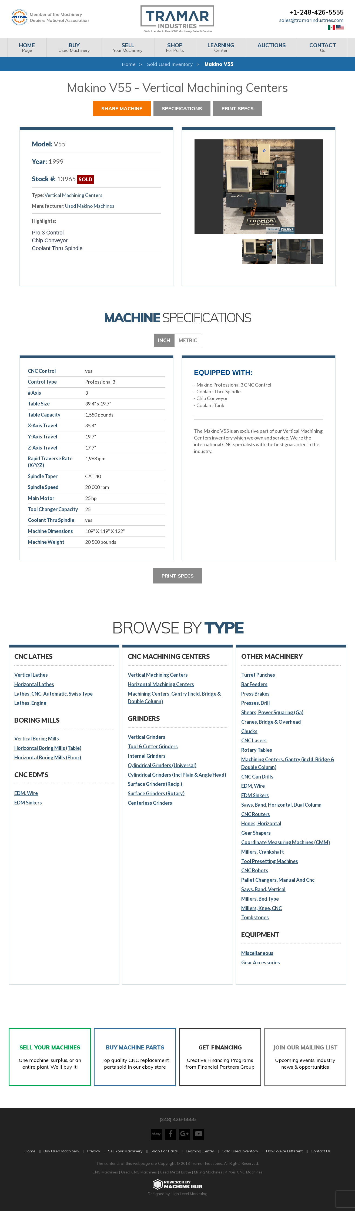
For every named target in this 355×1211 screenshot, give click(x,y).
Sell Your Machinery (125, 1153)
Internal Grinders (147, 756)
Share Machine (121, 108)
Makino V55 (219, 64)
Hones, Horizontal (261, 823)
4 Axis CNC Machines (244, 1174)
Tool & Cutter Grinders (153, 746)
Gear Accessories (260, 962)
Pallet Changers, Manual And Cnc (277, 880)
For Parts (175, 47)
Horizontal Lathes (34, 684)
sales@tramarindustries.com (311, 20)
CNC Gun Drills (257, 777)
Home (129, 64)
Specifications (182, 108)
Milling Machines (208, 1174)
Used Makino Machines (89, 206)
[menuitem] (26, 47)
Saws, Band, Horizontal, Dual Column (281, 805)
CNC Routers (255, 814)
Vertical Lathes (31, 675)
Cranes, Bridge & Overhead (271, 722)
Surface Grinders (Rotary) (156, 793)
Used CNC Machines (139, 1174)
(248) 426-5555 (177, 1122)
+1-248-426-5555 (316, 12)
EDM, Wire (26, 793)
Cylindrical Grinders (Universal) (162, 765)
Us (322, 47)
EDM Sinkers (28, 803)
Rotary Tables (256, 750)
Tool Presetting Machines (269, 861)
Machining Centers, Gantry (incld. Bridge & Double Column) (174, 698)
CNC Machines (105, 1174)
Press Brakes (255, 694)
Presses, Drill (255, 703)
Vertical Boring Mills (36, 739)
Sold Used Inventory (170, 64)
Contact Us (321, 1153)
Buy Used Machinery (61, 1153)
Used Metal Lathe (176, 1174)
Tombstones (255, 917)
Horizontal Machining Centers (161, 684)
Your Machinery (128, 47)
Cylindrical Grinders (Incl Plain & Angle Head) (177, 775)
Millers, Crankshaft (262, 852)
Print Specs (238, 108)
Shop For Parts (164, 1153)
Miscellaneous (257, 953)
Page (27, 47)
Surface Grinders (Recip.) (155, 784)
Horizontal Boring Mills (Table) (47, 748)
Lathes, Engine (30, 703)
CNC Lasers (254, 740)
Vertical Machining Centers (73, 195)
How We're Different (284, 1153)
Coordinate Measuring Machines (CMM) (285, 842)
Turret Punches (258, 675)
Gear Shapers (256, 833)
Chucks (249, 731)
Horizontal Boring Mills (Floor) (47, 757)
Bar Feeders (254, 684)
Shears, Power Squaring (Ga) (272, 712)
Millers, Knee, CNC (261, 908)
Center (221, 47)
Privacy (93, 1153)
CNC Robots (254, 870)
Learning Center (200, 1153)
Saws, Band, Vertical (263, 889)
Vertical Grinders (146, 737)
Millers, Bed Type (260, 899)
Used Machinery (74, 47)
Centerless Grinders (150, 803)
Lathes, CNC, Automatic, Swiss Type (53, 694)
